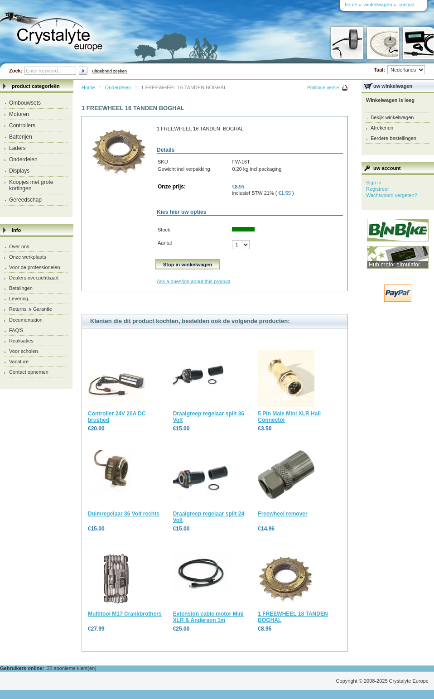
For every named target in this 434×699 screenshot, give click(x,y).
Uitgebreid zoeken (109, 71)
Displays (19, 171)
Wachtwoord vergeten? (391, 195)
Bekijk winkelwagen (392, 117)
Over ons (19, 246)
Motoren (19, 114)
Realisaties (21, 340)
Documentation (26, 320)
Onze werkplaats (27, 257)
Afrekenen (382, 127)
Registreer (377, 189)
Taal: (399, 69)
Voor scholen (23, 351)
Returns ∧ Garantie (30, 309)
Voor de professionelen (34, 267)
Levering (18, 298)
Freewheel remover (282, 514)
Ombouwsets (25, 103)
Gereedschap (25, 200)
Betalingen (21, 288)
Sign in (373, 182)
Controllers (22, 125)
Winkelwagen (378, 4)
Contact (407, 4)
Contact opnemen (28, 372)
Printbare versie (323, 87)
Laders (17, 148)
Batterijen (20, 137)
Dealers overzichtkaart (33, 277)
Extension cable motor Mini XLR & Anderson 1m (208, 617)
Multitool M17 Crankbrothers (125, 614)
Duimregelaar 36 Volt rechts (123, 514)
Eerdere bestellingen (393, 138)
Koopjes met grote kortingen (31, 185)
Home (88, 87)
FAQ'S (16, 330)
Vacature (19, 361)
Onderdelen (23, 159)
